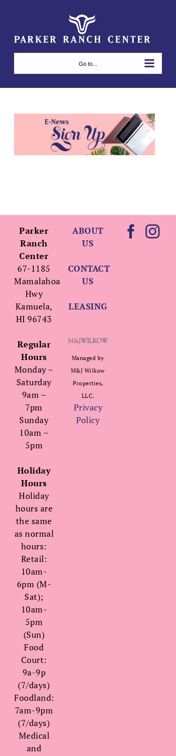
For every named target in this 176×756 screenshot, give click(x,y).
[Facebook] (131, 231)
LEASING (88, 306)
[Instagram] (152, 231)
